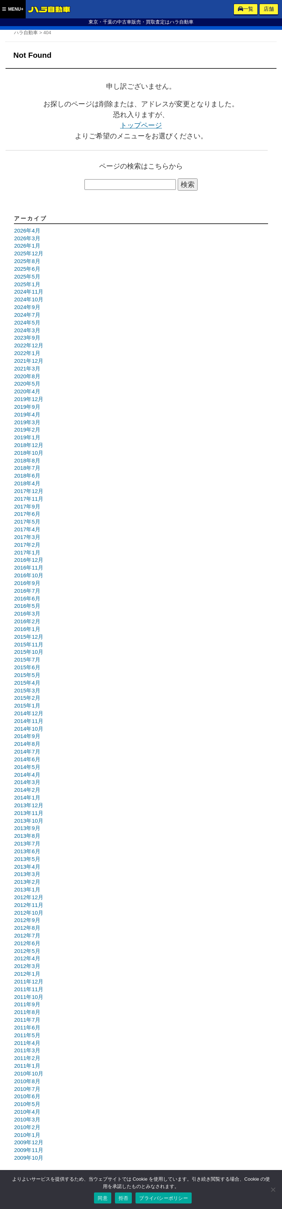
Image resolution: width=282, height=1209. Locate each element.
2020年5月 (27, 384)
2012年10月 (28, 913)
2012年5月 (27, 951)
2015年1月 (27, 706)
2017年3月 (27, 537)
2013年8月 (27, 836)
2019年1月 (27, 437)
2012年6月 (27, 943)
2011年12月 (28, 982)
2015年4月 (27, 683)
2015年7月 (27, 660)
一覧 (245, 9)
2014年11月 (28, 721)
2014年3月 (27, 782)
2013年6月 (27, 851)
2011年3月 (27, 1050)
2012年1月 (27, 974)
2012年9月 (27, 920)
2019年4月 (27, 415)
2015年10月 (28, 652)
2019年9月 (27, 407)
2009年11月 (28, 1150)
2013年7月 (27, 844)
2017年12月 (28, 491)
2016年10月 (28, 575)
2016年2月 (27, 621)
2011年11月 (28, 989)
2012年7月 (27, 936)
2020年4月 (27, 391)
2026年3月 (27, 238)
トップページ (141, 125)
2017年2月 (27, 545)
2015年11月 (28, 645)
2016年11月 (28, 568)
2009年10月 (28, 1158)
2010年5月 (27, 1104)
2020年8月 (27, 376)
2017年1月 (27, 553)
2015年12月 (28, 637)
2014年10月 (28, 729)
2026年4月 (27, 231)
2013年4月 (27, 867)
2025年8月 (27, 261)
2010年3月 (27, 1120)
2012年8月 (27, 928)
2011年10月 (28, 997)
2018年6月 (27, 476)
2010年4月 (27, 1112)
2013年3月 (27, 874)
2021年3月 (27, 369)
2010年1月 (27, 1135)
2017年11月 (28, 499)
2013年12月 (28, 805)
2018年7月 (27, 468)
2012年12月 (28, 897)
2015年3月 (27, 691)
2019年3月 (27, 422)
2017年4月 (27, 529)
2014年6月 (27, 759)
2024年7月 (27, 315)
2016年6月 (27, 599)
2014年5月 (27, 767)
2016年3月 (27, 614)
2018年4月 (27, 483)
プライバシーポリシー (163, 1198)
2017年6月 (27, 514)
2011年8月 (27, 1012)
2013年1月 (27, 890)
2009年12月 (28, 1142)
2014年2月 (27, 790)
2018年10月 (28, 453)
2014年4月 (27, 775)
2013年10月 (28, 821)
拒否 (124, 1198)
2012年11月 (28, 905)
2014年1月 (27, 798)
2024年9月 (27, 307)
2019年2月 (27, 430)
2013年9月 (27, 828)
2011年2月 (27, 1058)
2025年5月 (27, 277)
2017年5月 (27, 522)
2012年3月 (27, 966)
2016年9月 (27, 583)
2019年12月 (28, 399)
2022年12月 (28, 345)
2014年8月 (27, 744)
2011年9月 (27, 1004)
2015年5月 (27, 675)
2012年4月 (27, 958)
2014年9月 (27, 736)
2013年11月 (28, 813)
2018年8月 (27, 461)
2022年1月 (27, 353)
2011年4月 (27, 1043)
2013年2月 (27, 882)
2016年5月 (27, 606)
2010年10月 (28, 1074)
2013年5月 (27, 859)
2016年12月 (28, 560)
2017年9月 (27, 507)
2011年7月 (27, 1020)
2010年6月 (27, 1096)
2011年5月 (27, 1035)
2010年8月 (27, 1081)
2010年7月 (27, 1089)
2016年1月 (27, 629)
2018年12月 (28, 445)
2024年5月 (27, 323)
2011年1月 (27, 1066)
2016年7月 (27, 591)
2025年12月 (28, 253)
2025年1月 (27, 284)
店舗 (269, 9)
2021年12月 (28, 361)
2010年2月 (27, 1127)
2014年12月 (28, 713)
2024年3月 (27, 330)
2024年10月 (28, 299)
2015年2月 (27, 698)
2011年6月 (27, 1028)
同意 (103, 1198)
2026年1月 (27, 246)
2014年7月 (27, 752)
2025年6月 (27, 269)
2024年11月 (28, 292)
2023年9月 (27, 338)
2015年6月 (27, 667)
